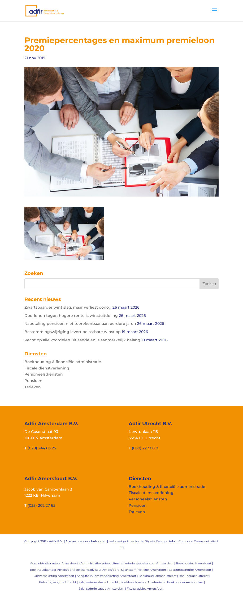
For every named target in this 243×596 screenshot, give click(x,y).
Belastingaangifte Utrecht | (59, 582)
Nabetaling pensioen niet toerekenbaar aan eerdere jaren (80, 323)
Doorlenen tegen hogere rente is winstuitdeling (71, 315)
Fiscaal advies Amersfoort (145, 588)
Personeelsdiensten (43, 374)
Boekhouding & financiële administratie (62, 361)
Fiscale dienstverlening (46, 368)
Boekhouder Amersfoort (193, 563)
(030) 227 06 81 (145, 448)
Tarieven (32, 387)
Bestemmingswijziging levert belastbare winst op (72, 331)
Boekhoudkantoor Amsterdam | (143, 582)
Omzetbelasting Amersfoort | (55, 576)
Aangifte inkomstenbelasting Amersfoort (106, 576)
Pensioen (33, 380)
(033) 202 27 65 (41, 505)
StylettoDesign (156, 541)
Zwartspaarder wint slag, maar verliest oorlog (67, 307)
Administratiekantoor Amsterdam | (150, 563)
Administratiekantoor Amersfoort (54, 563)
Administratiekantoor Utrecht (101, 563)
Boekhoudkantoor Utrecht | (158, 576)
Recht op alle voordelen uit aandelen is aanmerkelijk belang (82, 340)
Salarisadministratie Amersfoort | (144, 570)
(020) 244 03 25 (42, 448)
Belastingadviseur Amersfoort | (98, 570)
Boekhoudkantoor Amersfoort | (53, 570)
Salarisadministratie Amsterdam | (103, 588)
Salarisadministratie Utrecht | (99, 582)
